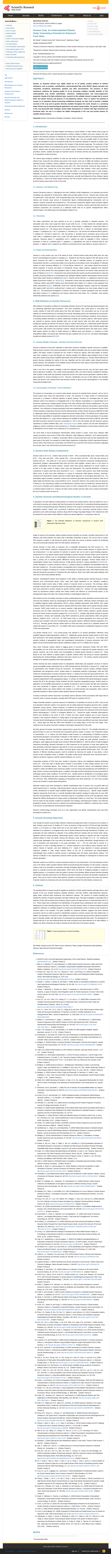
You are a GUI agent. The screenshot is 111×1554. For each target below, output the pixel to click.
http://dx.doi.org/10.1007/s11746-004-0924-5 (83, 1176)
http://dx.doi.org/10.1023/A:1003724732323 (73, 969)
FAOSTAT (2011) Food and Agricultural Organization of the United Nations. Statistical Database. (68, 959)
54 (81, 657)
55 (97, 666)
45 (82, 589)
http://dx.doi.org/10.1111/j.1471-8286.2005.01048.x (72, 1362)
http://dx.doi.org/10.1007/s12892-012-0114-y (76, 1335)
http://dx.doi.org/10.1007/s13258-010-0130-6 (52, 1378)
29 (59, 377)
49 (38, 623)
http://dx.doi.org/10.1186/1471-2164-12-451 (51, 1438)
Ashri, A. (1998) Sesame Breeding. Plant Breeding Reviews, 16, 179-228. (61, 1509)
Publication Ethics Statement (15, 52)
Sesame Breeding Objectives (15, 106)
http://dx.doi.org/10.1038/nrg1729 (88, 1264)
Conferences (56, 16)
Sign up (74, 1551)
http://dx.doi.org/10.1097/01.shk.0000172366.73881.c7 (55, 1007)
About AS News (11, 54)
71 (82, 828)
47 (77, 613)
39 (52, 489)
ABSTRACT (38, 78)
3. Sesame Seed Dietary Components (51, 451)
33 (49, 438)
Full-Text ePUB (92, 29)
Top (6, 75)
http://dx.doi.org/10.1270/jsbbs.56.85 (62, 1204)
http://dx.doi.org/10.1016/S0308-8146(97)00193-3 (81, 1090)
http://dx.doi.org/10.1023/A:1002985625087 (75, 1294)
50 (57, 626)
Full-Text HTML (92, 26)
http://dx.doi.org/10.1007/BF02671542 (86, 1257)
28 (57, 336)
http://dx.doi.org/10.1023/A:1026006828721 (79, 1408)
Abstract (90, 21)
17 (52, 273)
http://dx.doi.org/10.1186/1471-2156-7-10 (61, 1345)
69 (49, 812)
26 (54, 336)
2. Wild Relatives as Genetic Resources (52, 301)
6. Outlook (38, 885)
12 (66, 258)
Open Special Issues (12, 63)
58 (89, 698)
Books (41, 16)
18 (59, 280)
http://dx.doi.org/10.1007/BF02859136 (70, 1272)
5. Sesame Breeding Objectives (48, 818)
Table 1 (79, 843)
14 (49, 273)
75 (70, 848)
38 (69, 481)
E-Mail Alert (10, 1551)
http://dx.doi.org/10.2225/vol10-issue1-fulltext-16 (77, 1352)
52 (93, 638)
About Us (87, 16)
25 (57, 296)
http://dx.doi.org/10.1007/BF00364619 (80, 1299)
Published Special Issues (14, 66)
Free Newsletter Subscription (15, 46)
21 (62, 280)
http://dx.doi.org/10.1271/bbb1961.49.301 (88, 984)
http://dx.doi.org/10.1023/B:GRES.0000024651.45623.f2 (62, 1310)
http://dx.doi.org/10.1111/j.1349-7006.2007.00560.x (76, 994)
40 (57, 491)
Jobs (101, 16)
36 (103, 476)
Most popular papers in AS (14, 49)
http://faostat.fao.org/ (44, 961)
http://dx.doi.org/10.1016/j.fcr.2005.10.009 (79, 1491)
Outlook (7, 110)
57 (73, 686)
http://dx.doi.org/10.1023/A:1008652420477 (81, 1186)
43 (105, 562)
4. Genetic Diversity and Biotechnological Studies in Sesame (62, 497)
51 (66, 635)
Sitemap (58, 1546)
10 (79, 224)
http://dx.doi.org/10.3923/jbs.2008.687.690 (51, 1420)
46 (88, 594)
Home (10, 16)
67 (47, 788)
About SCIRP (51, 1546)
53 (101, 652)
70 (79, 828)
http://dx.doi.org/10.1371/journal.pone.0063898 (52, 1428)
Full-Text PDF (92, 24)
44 (46, 567)
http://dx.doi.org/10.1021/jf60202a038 (49, 1252)
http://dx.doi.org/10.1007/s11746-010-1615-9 (52, 1171)
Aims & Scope (10, 31)
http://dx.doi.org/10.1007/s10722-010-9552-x (87, 1138)
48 (57, 618)
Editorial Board (10, 33)
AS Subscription (11, 44)
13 (81, 265)
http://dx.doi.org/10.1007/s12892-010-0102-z (70, 1385)
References (38, 953)
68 (88, 790)
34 (74, 445)
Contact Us (65, 1546)
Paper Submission (11, 41)
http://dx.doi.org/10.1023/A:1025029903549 (81, 1045)
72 (90, 838)
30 (62, 377)
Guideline (8, 36)
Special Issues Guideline (13, 69)
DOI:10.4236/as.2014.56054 (42, 26)
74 (94, 838)
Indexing (8, 25)
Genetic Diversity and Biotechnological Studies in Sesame (14, 100)
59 (74, 712)
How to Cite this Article (95, 34)
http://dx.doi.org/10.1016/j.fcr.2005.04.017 (85, 1514)
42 (102, 562)
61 (87, 729)
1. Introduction (40, 126)
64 (80, 757)
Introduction (9, 81)
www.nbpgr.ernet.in (70, 423)
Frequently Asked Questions (15, 57)
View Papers (10, 28)
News (71, 16)
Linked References (93, 31)
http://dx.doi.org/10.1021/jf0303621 (71, 1244)
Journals (25, 16)
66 (69, 774)
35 (44, 461)
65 (39, 764)
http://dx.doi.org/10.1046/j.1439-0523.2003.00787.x (54, 1476)
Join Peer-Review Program (26, 1551)
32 (78, 428)
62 (82, 742)
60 (34, 722)
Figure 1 (73, 471)
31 (49, 418)
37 (66, 481)
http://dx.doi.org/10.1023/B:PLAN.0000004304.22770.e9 (55, 979)
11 (105, 244)
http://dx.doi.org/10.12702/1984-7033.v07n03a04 (86, 1279)
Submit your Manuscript (90, 1551)
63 (77, 757)
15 (66, 278)
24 (38, 290)
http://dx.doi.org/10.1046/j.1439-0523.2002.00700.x (70, 1327)
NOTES (36, 1532)
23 (50, 285)
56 (103, 674)
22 (107, 280)
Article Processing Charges (14, 38)
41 (102, 547)
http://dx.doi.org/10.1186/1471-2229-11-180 (85, 1466)
